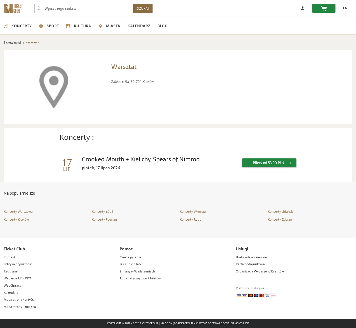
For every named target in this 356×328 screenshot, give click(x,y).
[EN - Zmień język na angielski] (343, 8)
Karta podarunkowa (250, 264)
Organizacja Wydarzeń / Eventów (260, 271)
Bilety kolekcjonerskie (251, 257)
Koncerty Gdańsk (280, 211)
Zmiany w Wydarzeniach (137, 271)
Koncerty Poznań (104, 219)
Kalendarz (139, 26)
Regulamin (12, 271)
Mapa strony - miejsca (20, 307)
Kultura (78, 26)
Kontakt (9, 257)
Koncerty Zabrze (280, 219)
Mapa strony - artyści (19, 300)
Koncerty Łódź (102, 211)
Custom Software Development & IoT (222, 324)
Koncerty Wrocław (193, 211)
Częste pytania (130, 257)
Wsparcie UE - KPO (17, 278)
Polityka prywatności (18, 264)
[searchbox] (83, 8)
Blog (162, 26)
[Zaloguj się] (303, 8)
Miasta (109, 26)
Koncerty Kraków (16, 219)
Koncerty (18, 26)
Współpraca (12, 285)
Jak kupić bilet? (130, 264)
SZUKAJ (143, 8)
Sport (49, 26)
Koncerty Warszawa (18, 211)
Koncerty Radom (192, 219)
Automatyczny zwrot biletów (140, 278)
